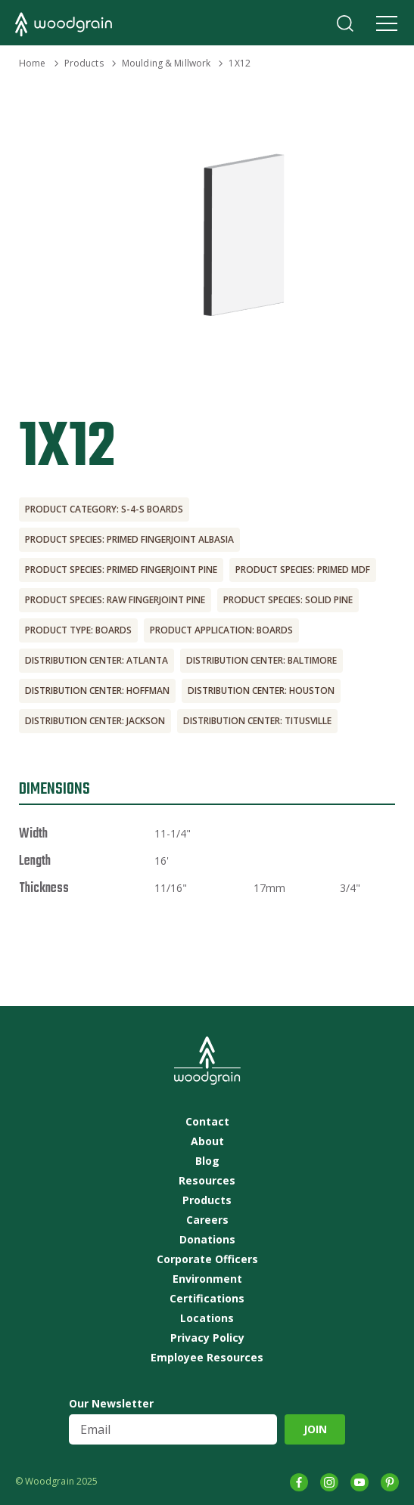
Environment (207, 1279)
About (207, 1141)
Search (345, 23)
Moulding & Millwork (166, 63)
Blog (207, 1161)
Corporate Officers (207, 1259)
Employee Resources (207, 1357)
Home (32, 63)
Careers (207, 1220)
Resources (207, 1181)
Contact (207, 1122)
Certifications (207, 1298)
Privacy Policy (207, 1338)
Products (84, 63)
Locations (207, 1318)
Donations (207, 1239)
